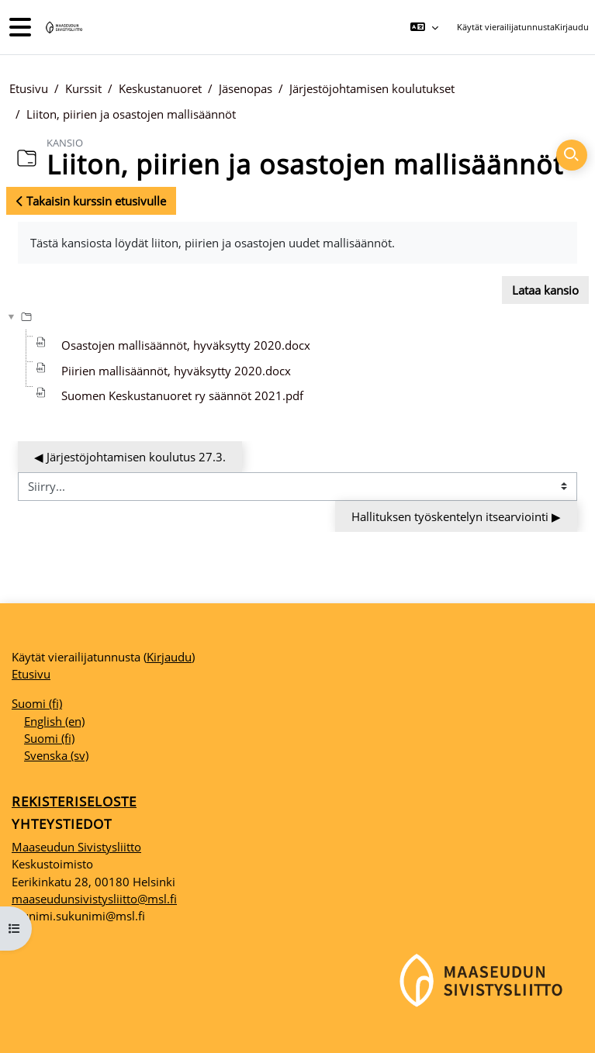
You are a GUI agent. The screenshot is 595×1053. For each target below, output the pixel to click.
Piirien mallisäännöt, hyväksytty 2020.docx (176, 370)
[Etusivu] (62, 27)
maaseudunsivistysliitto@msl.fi (94, 898)
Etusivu (28, 88)
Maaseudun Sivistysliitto (76, 846)
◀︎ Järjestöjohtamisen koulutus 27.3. (130, 456)
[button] (424, 27)
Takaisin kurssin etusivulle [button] (91, 201)
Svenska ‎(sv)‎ (56, 755)
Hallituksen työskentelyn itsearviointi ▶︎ (456, 516)
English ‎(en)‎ (54, 721)
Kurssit (83, 88)
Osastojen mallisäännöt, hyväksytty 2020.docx (185, 345)
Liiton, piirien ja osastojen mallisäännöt (131, 114)
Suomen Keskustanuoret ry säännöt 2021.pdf (182, 395)
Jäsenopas (245, 88)
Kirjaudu (572, 27)
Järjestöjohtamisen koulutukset (372, 88)
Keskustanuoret (160, 88)
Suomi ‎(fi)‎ (37, 703)
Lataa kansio (545, 290)
